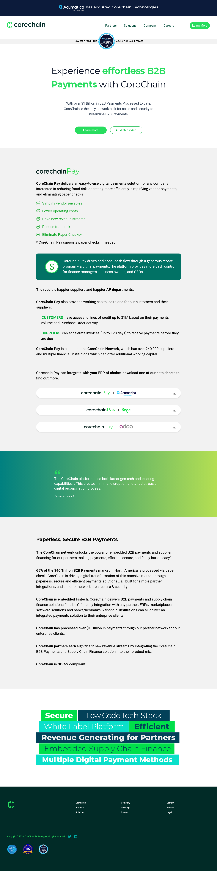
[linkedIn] (75, 836)
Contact (170, 803)
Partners (111, 25)
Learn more (90, 130)
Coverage (125, 807)
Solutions (130, 25)
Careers (169, 25)
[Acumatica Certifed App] (108, 41)
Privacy (170, 807)
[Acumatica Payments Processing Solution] (108, 11)
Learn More (80, 803)
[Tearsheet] (28, 849)
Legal (169, 812)
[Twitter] (69, 836)
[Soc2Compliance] (12, 849)
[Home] (26, 25)
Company (150, 25)
